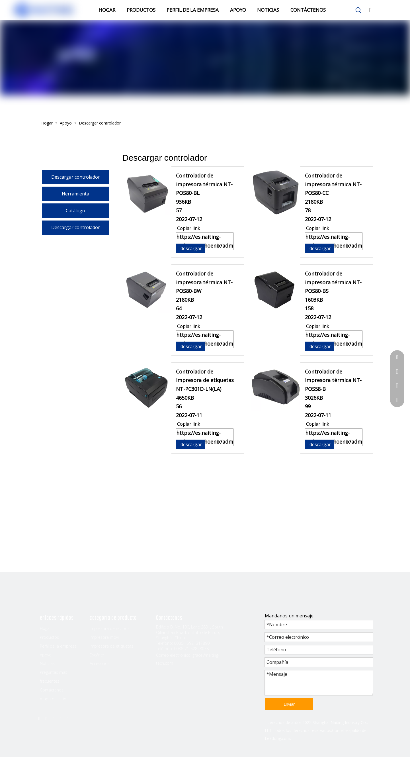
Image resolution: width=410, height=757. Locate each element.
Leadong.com (277, 738)
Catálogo (75, 210)
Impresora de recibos (110, 628)
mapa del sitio (53, 698)
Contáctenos (51, 690)
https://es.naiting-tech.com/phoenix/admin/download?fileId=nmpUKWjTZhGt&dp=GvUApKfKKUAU (333, 241)
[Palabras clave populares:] (358, 10)
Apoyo (46, 655)
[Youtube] (60, 718)
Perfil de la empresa (58, 646)
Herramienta (75, 194)
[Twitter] (53, 718)
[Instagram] (67, 718)
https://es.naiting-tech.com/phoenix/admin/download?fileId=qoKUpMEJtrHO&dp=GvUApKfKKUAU (204, 241)
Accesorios (100, 663)
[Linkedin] (46, 718)
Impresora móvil (105, 637)
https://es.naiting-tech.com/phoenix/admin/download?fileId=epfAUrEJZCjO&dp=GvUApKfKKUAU (333, 339)
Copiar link (188, 228)
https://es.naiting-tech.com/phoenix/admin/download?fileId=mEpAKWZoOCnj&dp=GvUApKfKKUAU (204, 437)
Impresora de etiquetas (111, 646)
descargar (190, 248)
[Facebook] (39, 718)
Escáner (97, 655)
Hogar (45, 628)
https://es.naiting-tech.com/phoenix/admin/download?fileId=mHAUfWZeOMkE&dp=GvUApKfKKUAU (204, 339)
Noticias (47, 663)
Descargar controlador (75, 177)
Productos (49, 637)
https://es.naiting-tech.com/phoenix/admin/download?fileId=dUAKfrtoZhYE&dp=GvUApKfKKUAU (333, 437)
